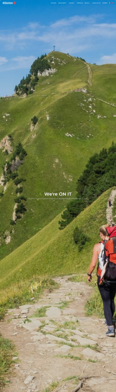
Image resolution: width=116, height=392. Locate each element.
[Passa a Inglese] (113, 4)
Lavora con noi (96, 3)
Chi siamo (53, 3)
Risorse (87, 3)
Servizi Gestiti (62, 3)
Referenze (80, 3)
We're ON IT (58, 194)
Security (71, 3)
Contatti (104, 3)
